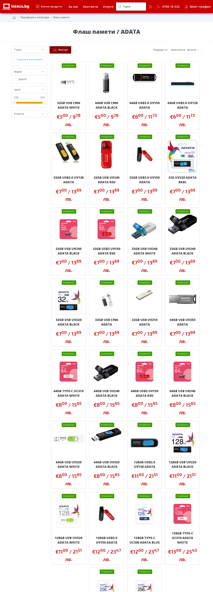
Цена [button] (29, 89)
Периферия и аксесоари (34, 17)
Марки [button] (29, 71)
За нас (73, 6)
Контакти (90, 6)
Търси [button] (29, 49)
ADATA (23, 79)
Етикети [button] (29, 114)
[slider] (14, 103)
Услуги (108, 6)
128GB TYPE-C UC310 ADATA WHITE (182, 537)
